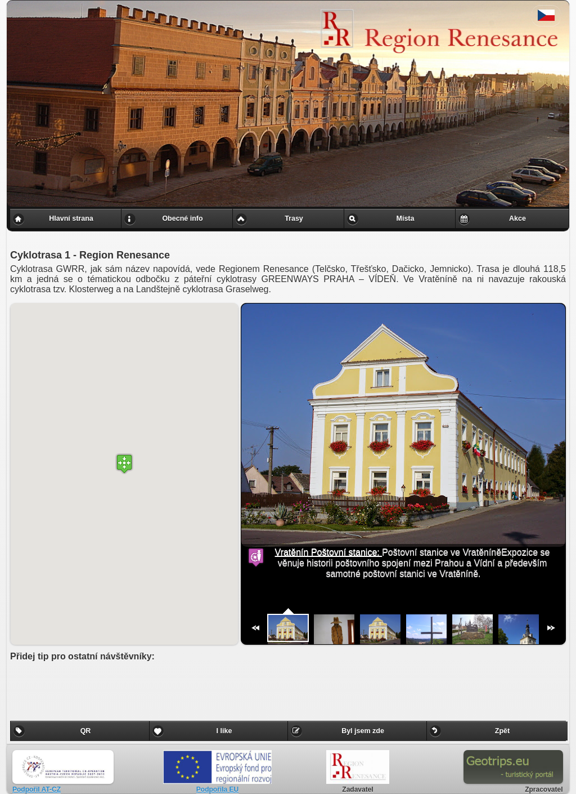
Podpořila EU (217, 789)
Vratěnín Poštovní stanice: (328, 552)
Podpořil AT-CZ (36, 789)
